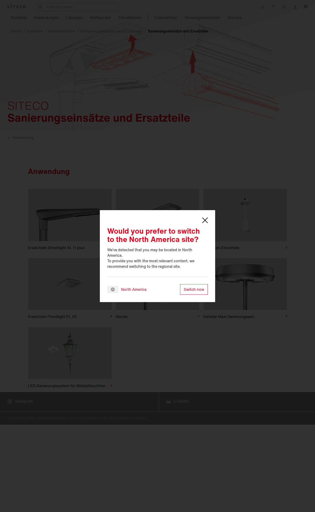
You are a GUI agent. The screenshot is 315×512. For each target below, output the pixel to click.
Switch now (194, 289)
